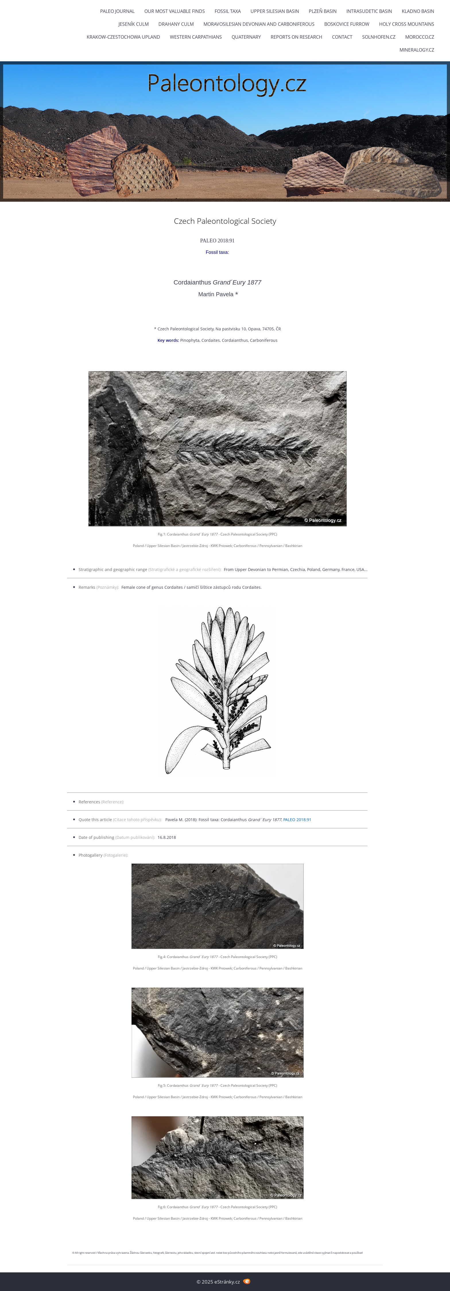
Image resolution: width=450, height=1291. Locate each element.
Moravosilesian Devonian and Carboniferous (259, 24)
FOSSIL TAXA (228, 11)
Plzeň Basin (323, 11)
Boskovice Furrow (346, 24)
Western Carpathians (196, 37)
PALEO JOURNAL (117, 11)
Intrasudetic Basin (369, 11)
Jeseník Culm (134, 24)
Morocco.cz (419, 37)
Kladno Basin (418, 11)
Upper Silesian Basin (275, 11)
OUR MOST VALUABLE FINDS (174, 11)
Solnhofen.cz (378, 37)
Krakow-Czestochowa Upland (123, 37)
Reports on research (296, 37)
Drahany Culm (176, 24)
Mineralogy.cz (416, 50)
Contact (342, 37)
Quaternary (246, 37)
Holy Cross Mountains (406, 24)
